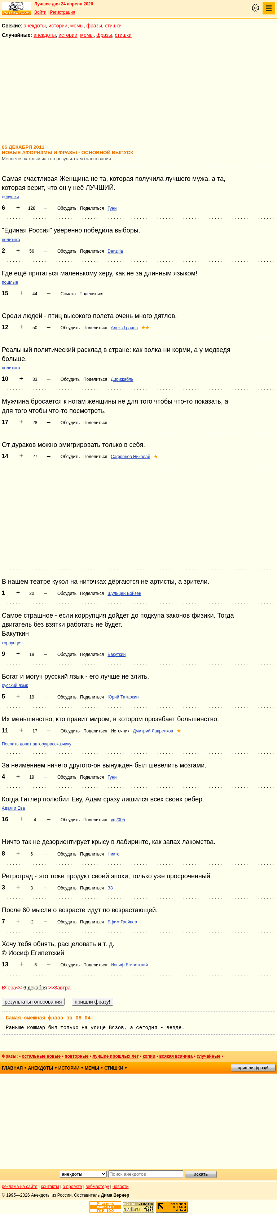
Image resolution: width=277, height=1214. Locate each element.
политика (11, 239)
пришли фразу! (253, 1067)
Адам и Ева (13, 808)
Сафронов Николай (130, 456)
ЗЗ (110, 888)
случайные (208, 1056)
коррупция (12, 642)
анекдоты (34, 26)
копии (148, 1056)
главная (12, 1068)
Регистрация (62, 12)
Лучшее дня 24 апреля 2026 (63, 3)
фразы (94, 26)
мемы (77, 26)
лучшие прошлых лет (115, 1056)
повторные (76, 1056)
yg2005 (118, 819)
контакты (50, 1186)
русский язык (15, 685)
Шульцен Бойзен (124, 593)
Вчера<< (12, 988)
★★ (145, 327)
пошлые (10, 282)
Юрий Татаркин (122, 697)
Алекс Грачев (124, 327)
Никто (113, 854)
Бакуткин (116, 654)
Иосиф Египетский (129, 964)
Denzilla (115, 251)
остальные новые (41, 1056)
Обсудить (66, 208)
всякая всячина (176, 1056)
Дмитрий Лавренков (153, 731)
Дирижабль (122, 379)
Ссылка (68, 293)
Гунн (111, 208)
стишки (113, 26)
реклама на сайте (20, 1186)
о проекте (72, 1186)
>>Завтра (59, 988)
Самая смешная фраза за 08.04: (50, 1018)
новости (120, 1186)
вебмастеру (97, 1186)
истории (58, 26)
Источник (120, 731)
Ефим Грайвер (122, 921)
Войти (40, 12)
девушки (10, 196)
